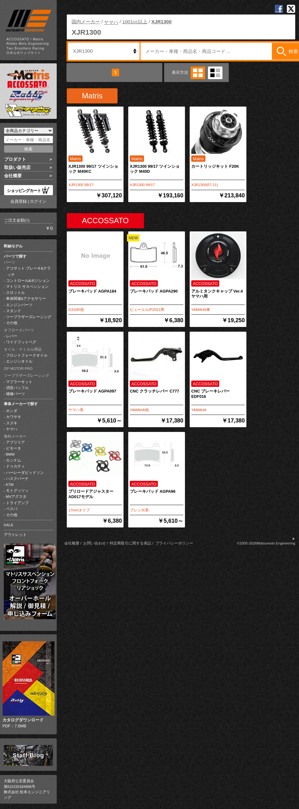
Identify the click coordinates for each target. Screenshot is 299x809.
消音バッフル (17, 388)
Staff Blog (28, 755)
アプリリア (15, 442)
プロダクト (15, 159)
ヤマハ (11, 429)
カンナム (13, 460)
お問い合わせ (94, 543)
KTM (10, 484)
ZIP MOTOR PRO (18, 368)
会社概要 (13, 175)
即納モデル (13, 246)
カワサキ (13, 417)
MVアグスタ (16, 496)
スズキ (11, 423)
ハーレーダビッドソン (25, 472)
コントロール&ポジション (28, 280)
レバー (11, 336)
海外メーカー (15, 436)
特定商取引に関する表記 (130, 543)
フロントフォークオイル (27, 355)
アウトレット (15, 535)
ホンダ (11, 411)
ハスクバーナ (17, 478)
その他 (11, 323)
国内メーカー (86, 21)
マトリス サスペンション (27, 286)
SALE (9, 525)
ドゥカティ (15, 466)
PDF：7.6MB (29, 684)
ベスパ (11, 509)
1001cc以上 (134, 21)
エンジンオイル (19, 361)
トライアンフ (17, 503)
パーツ (9, 262)
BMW (10, 454)
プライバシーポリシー (174, 543)
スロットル (15, 292)
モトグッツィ (17, 490)
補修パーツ (15, 394)
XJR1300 (161, 21)
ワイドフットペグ (21, 342)
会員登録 (18, 201)
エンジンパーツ (19, 305)
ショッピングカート (28, 190)
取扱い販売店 (17, 167)
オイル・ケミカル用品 (23, 349)
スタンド (13, 311)
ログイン (38, 201)
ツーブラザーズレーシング (28, 317)
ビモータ (13, 448)
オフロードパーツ (19, 330)
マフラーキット (19, 382)
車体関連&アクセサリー (26, 298)
